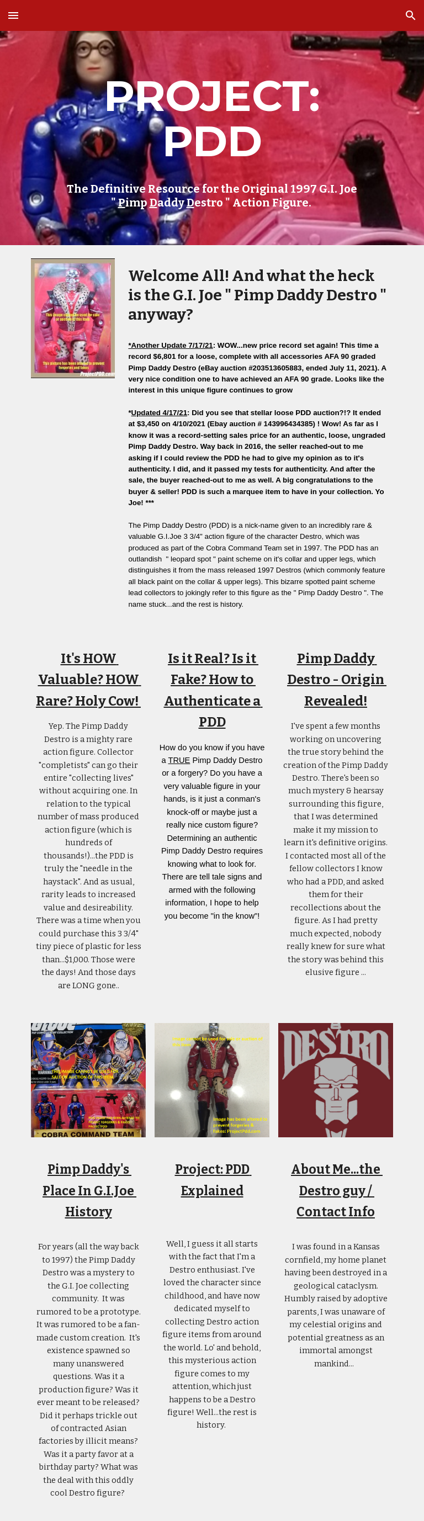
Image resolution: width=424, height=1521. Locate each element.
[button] (13, 15)
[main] (212, 138)
